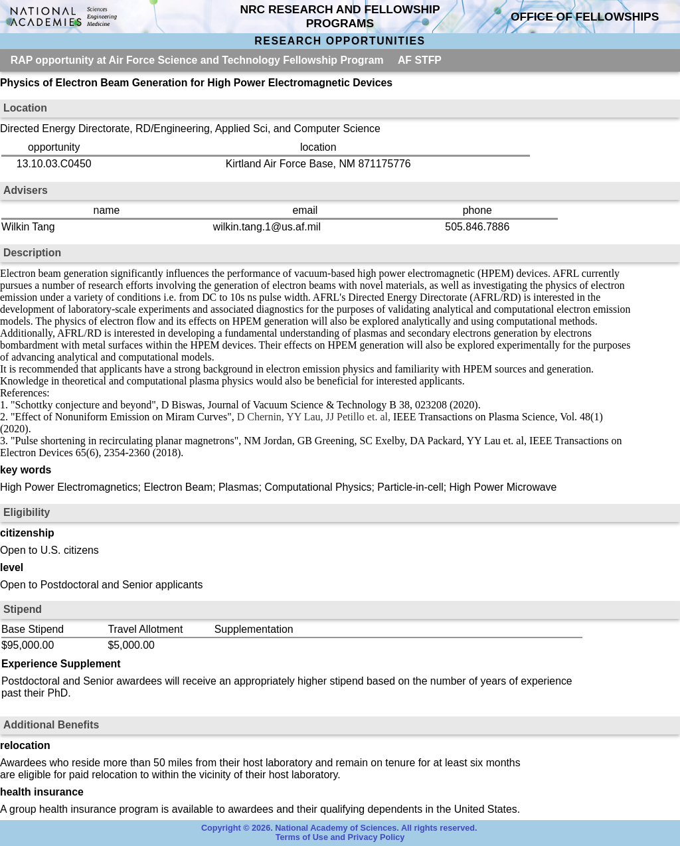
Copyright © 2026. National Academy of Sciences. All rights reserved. (339, 828)
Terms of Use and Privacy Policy (340, 837)
